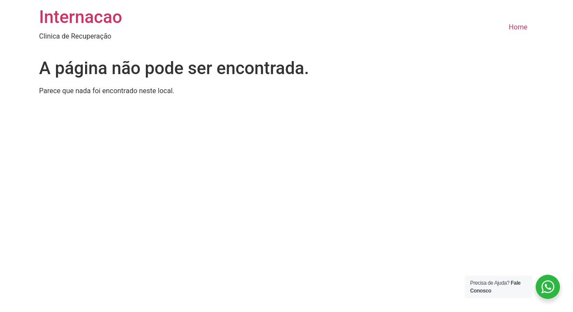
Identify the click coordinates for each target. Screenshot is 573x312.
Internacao (80, 17)
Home (518, 27)
